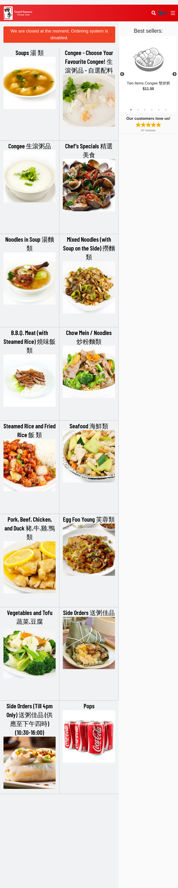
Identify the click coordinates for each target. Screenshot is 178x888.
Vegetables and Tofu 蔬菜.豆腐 (29, 617)
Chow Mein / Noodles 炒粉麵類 (89, 337)
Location (98, 822)
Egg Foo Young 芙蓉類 (89, 519)
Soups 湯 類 (30, 52)
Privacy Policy (146, 822)
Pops (89, 705)
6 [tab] (165, 109)
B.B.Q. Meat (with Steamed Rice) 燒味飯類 (29, 341)
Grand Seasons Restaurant (33, 805)
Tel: (104, 845)
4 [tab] (151, 109)
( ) (163, 13)
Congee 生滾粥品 (29, 146)
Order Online (100, 816)
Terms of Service (96, 880)
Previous (122, 74)
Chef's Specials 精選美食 (89, 150)
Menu (96, 810)
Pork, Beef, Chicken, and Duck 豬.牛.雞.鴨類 (29, 527)
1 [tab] (131, 109)
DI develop (96, 867)
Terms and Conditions (151, 816)
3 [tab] (145, 109)
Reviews (142, 810)
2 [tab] (138, 109)
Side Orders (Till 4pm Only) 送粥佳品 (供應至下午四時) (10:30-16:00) (29, 719)
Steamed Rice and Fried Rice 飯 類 (29, 430)
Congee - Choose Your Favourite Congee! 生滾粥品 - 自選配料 (89, 61)
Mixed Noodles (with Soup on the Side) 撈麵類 (89, 247)
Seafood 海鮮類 (89, 425)
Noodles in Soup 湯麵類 (29, 243)
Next (174, 74)
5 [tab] (158, 109)
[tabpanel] (148, 69)
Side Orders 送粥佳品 (89, 612)
